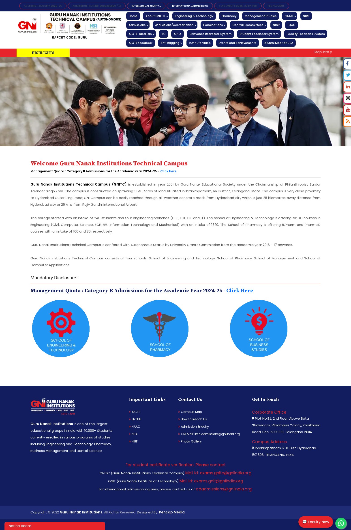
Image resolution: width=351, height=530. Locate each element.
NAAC (289, 16)
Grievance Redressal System (210, 34)
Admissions (137, 25)
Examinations (213, 25)
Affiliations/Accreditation (174, 25)
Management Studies (260, 16)
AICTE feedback (140, 43)
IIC (163, 34)
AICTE (134, 412)
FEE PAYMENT (276, 6)
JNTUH (135, 419)
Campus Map (190, 412)
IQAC (291, 25)
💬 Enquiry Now (315, 521)
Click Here (168, 171)
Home (133, 16)
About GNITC (155, 16)
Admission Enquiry (193, 426)
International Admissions (189, 6)
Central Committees (247, 25)
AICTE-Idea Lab (140, 34)
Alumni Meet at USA (278, 43)
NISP (276, 25)
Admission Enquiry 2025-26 (43, 6)
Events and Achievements (237, 43)
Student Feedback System (259, 34)
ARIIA (177, 34)
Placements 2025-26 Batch (238, 6)
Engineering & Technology (194, 16)
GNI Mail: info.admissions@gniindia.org (209, 434)
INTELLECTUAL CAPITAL (146, 6)
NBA (133, 434)
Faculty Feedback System (306, 34)
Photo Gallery (190, 441)
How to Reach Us (192, 419)
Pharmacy (229, 16)
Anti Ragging (170, 43)
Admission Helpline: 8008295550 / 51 (97, 6)
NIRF (306, 16)
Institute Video (200, 43)
